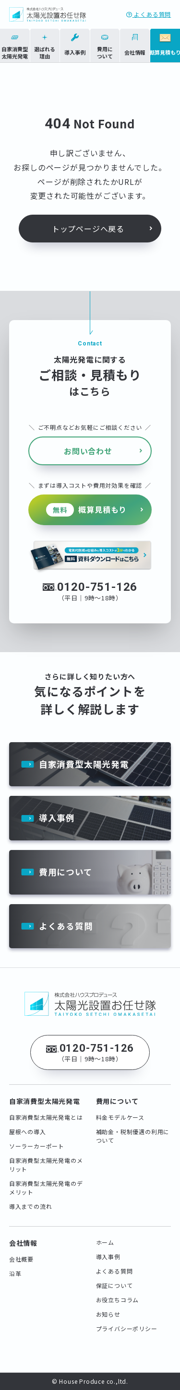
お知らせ (108, 1314)
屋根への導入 (27, 1131)
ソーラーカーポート (36, 1146)
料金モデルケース (120, 1117)
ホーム (105, 1242)
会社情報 (23, 1243)
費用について (66, 872)
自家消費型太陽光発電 (84, 764)
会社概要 (21, 1259)
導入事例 (57, 818)
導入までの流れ (30, 1206)
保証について (114, 1285)
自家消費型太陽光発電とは (46, 1117)
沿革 (15, 1273)
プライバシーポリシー (126, 1328)
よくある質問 (148, 14)
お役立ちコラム (117, 1300)
